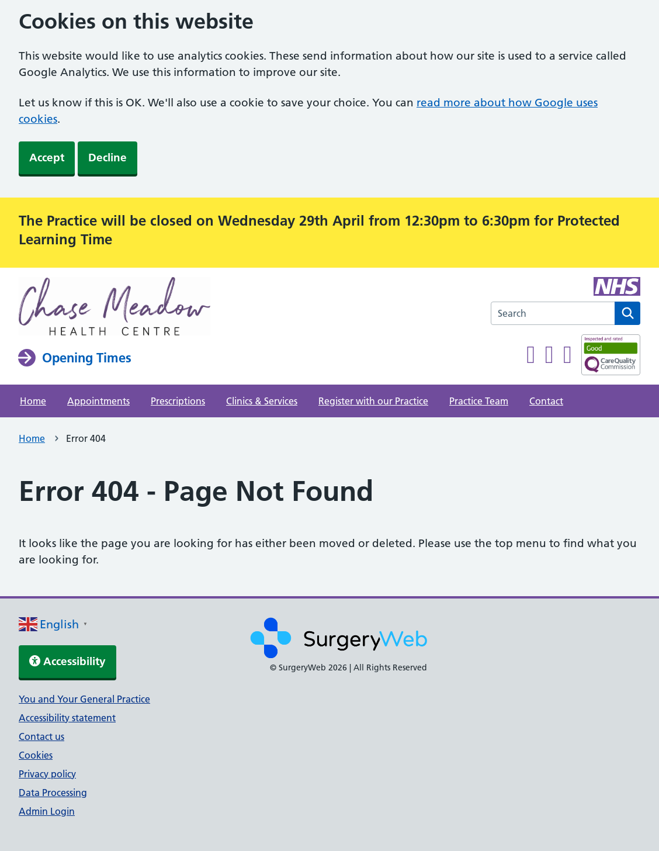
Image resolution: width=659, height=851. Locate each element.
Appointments (98, 401)
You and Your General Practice (84, 699)
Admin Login (47, 811)
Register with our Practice (373, 401)
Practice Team (478, 401)
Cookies (36, 755)
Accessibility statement (67, 718)
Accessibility (67, 661)
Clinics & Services (261, 401)
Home (33, 401)
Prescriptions (178, 401)
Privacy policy (47, 774)
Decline (107, 157)
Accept (46, 157)
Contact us (41, 736)
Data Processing (53, 792)
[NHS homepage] (114, 307)
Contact (546, 401)
